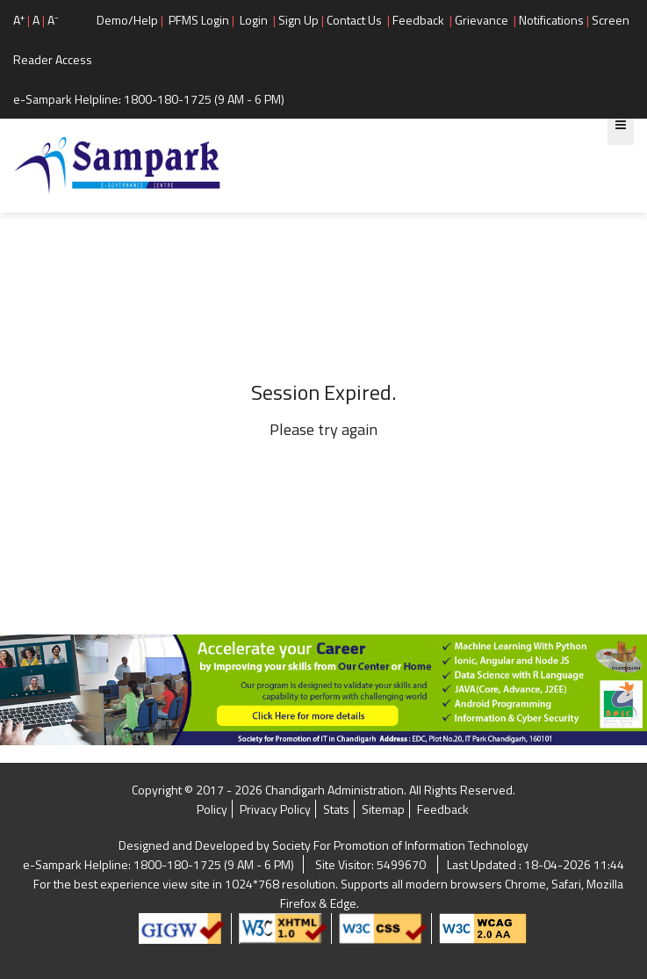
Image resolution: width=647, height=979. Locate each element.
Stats (336, 809)
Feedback (418, 20)
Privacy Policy (275, 809)
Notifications (551, 20)
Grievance (481, 20)
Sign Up (298, 20)
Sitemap (383, 809)
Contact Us (354, 20)
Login (254, 20)
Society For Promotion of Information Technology (400, 845)
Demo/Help (127, 20)
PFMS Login (199, 20)
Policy (212, 809)
